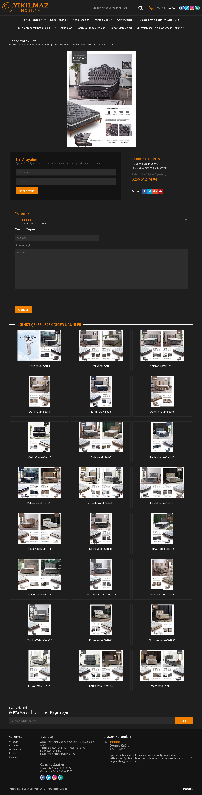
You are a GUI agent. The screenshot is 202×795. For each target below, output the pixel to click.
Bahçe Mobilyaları (121, 28)
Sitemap (13, 756)
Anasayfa (13, 741)
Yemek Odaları (103, 19)
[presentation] (39, 297)
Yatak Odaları (81, 19)
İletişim (12, 753)
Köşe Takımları (59, 19)
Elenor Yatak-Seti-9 (106, 44)
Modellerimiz (35, 44)
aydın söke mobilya (17, 44)
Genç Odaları (125, 19)
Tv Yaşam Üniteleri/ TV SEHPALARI (159, 19)
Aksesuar (66, 28)
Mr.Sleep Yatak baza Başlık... (35, 28)
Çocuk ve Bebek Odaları (91, 28)
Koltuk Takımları (32, 19)
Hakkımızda (14, 745)
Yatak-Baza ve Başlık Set (84, 44)
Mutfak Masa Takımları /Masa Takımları (160, 28)
